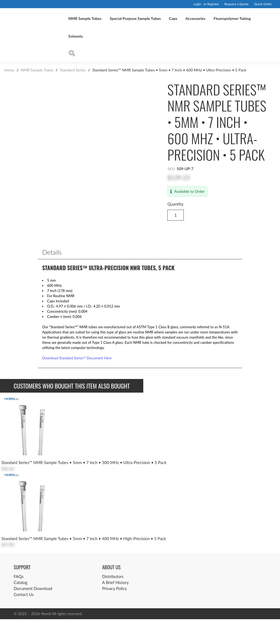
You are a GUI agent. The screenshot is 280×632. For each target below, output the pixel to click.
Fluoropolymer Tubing (232, 18)
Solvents (75, 36)
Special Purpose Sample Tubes (135, 18)
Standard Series (73, 70)
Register (213, 4)
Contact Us (24, 607)
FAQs (19, 589)
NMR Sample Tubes (84, 18)
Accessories (195, 18)
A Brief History (115, 595)
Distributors (112, 589)
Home (9, 70)
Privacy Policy (114, 601)
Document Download (33, 601)
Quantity (175, 203)
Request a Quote (236, 4)
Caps (173, 18)
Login (197, 4)
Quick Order (263, 4)
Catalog (20, 595)
